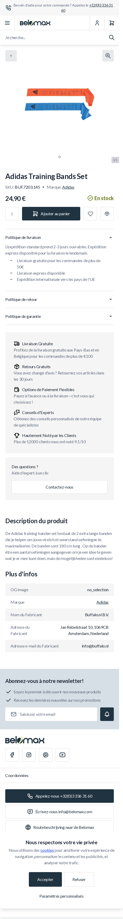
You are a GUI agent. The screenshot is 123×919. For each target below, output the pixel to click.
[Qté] (12, 213)
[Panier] (111, 23)
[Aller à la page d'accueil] (35, 23)
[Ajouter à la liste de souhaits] (90, 213)
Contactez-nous (59, 486)
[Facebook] (12, 755)
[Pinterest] (45, 755)
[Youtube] (62, 755)
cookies (47, 850)
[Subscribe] (107, 714)
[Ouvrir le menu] (7, 23)
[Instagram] (29, 755)
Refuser (79, 879)
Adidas (68, 186)
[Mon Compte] (97, 23)
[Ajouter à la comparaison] (107, 213)
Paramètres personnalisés (61, 895)
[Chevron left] (11, 55)
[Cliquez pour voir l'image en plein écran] (108, 55)
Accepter (45, 879)
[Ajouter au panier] (51, 213)
